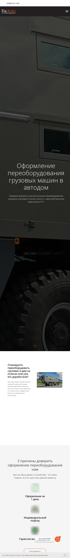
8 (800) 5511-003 (13, 3)
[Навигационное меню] (67, 11)
